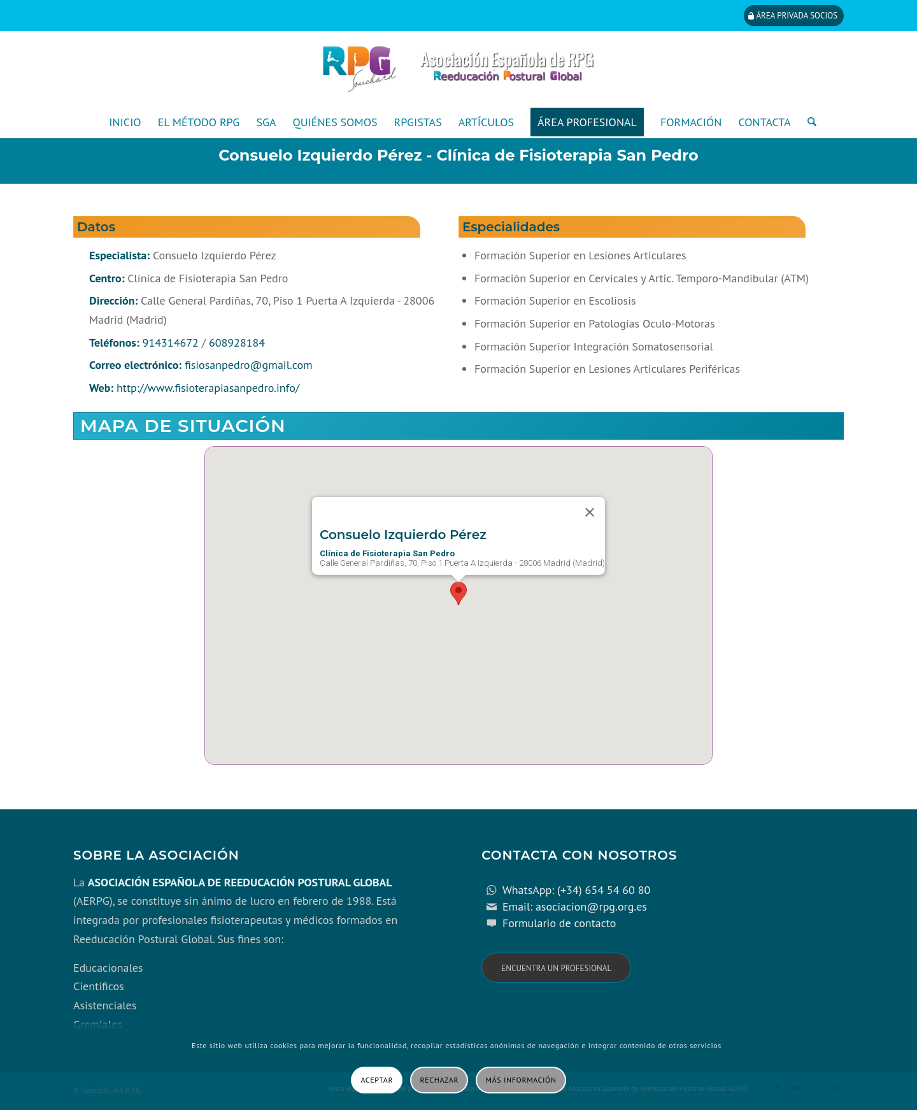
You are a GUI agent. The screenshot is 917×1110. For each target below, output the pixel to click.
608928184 (237, 342)
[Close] (589, 512)
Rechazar (439, 1080)
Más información (521, 1080)
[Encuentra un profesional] (556, 968)
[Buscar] (807, 122)
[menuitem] (125, 122)
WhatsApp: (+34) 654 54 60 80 (576, 890)
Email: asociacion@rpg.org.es (574, 906)
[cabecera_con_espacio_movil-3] (458, 68)
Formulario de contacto (559, 923)
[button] (458, 593)
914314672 (171, 342)
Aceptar (376, 1080)
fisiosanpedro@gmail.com (249, 364)
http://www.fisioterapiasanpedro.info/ (208, 387)
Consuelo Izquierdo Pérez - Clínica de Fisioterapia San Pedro (458, 155)
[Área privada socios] (794, 15)
